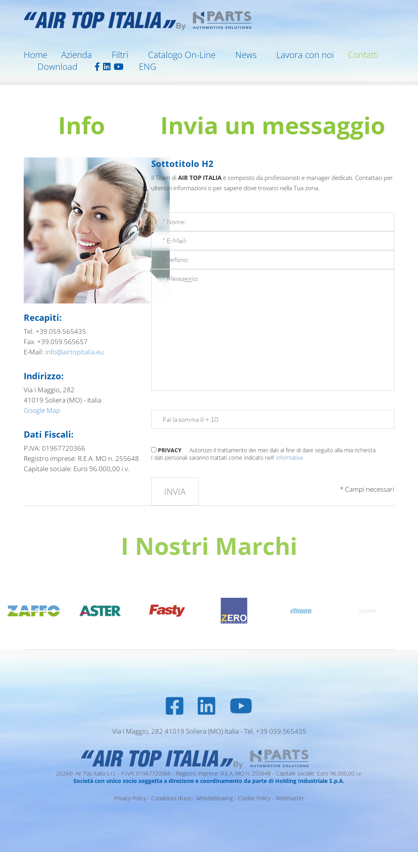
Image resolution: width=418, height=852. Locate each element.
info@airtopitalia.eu (74, 351)
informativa (289, 457)
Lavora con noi (305, 54)
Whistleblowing (214, 798)
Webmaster (290, 798)
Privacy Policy (130, 798)
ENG (147, 66)
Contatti (363, 54)
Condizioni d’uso (171, 798)
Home (35, 54)
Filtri (120, 54)
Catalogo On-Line (182, 54)
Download (57, 66)
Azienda (76, 54)
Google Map (43, 410)
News (246, 54)
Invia (175, 491)
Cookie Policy (254, 798)
